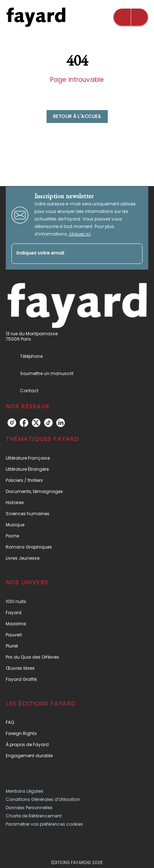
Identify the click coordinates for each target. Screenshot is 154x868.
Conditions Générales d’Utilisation (43, 799)
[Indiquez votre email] (68, 253)
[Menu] (130, 17)
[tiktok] (48, 423)
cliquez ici (80, 234)
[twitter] (36, 423)
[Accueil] (36, 17)
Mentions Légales (24, 791)
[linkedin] (60, 423)
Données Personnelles (29, 808)
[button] (77, 116)
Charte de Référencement (34, 816)
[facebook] (24, 423)
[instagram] (12, 423)
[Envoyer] (134, 253)
